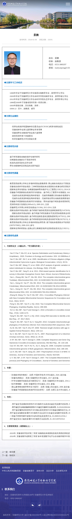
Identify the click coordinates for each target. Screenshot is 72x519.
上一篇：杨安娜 (8, 452)
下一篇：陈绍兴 (8, 455)
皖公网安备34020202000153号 (56, 515)
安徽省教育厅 (28, 471)
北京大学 (50, 471)
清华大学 (40, 471)
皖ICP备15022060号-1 (34, 515)
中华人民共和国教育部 (11, 471)
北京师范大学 (61, 471)
